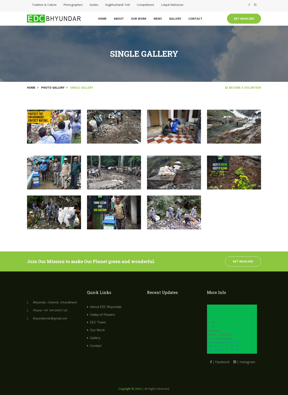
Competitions (145, 5)
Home (102, 18)
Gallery (175, 18)
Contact (195, 18)
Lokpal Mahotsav (172, 5)
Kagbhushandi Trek (117, 5)
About (119, 18)
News (158, 18)
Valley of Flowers (102, 314)
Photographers (73, 5)
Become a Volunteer (243, 87)
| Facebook (220, 362)
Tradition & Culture (44, 5)
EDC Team (98, 322)
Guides (94, 5)
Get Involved (244, 18)
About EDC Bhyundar (106, 307)
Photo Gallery (52, 87)
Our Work (138, 18)
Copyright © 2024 (129, 389)
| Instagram (244, 362)
